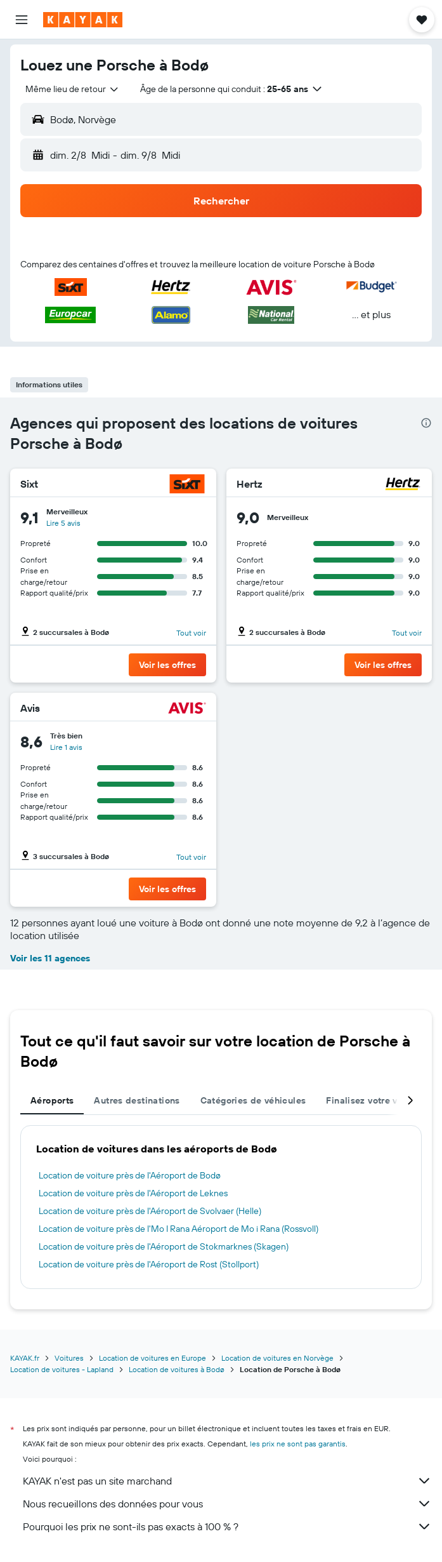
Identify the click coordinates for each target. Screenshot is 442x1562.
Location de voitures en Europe (152, 1358)
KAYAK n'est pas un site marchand (227, 1480)
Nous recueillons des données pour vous (227, 1503)
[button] (22, 20)
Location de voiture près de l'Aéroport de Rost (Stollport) (149, 1264)
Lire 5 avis (63, 523)
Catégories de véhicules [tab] (253, 1100)
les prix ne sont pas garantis (298, 1443)
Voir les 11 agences (50, 958)
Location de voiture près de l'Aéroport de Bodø (130, 1175)
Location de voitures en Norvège (277, 1358)
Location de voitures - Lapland (62, 1369)
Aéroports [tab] (52, 1100)
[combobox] (72, 89)
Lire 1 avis (66, 747)
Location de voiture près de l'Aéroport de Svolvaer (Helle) (150, 1211)
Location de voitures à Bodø (176, 1369)
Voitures (69, 1358)
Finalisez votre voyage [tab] (374, 1100)
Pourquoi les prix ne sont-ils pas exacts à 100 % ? (227, 1526)
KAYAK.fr (24, 1358)
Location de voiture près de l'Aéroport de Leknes (133, 1193)
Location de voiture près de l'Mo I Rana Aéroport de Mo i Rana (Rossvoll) (178, 1228)
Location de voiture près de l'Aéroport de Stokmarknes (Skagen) (164, 1246)
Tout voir (191, 632)
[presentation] (426, 423)
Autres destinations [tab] (136, 1100)
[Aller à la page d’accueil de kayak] (82, 19)
